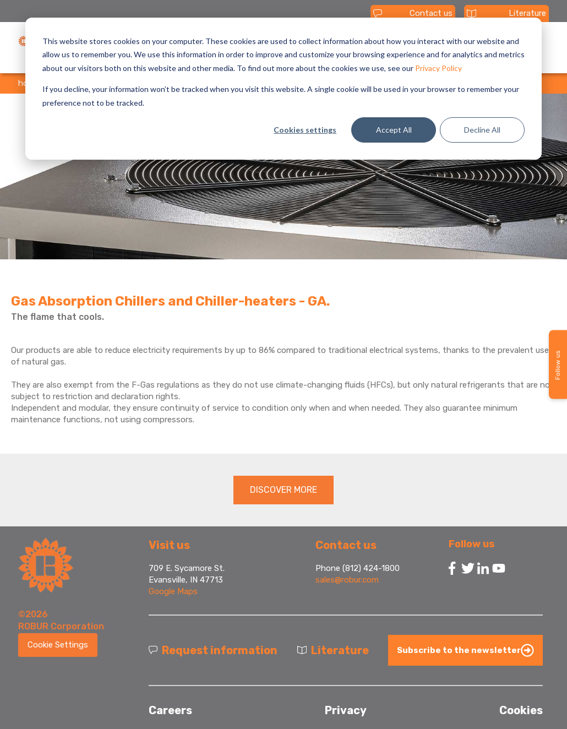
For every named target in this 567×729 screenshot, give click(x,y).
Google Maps (173, 591)
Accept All (394, 129)
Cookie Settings (58, 645)
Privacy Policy (438, 68)
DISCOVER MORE (283, 490)
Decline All (482, 129)
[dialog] (283, 89)
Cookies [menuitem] (521, 710)
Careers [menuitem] (170, 710)
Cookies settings (305, 129)
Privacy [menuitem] (346, 710)
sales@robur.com (347, 580)
